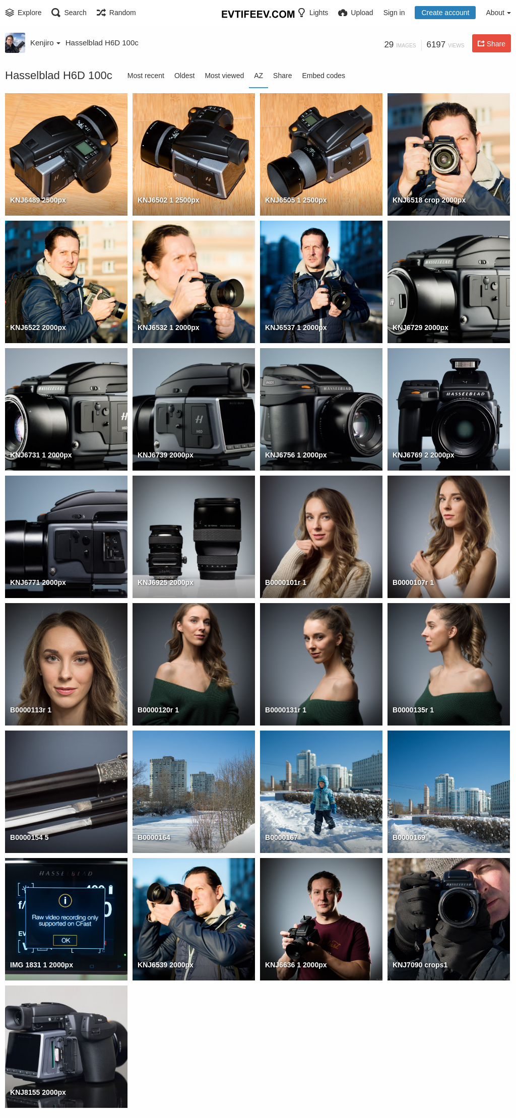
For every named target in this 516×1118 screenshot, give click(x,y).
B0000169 (409, 837)
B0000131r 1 (285, 710)
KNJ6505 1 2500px (296, 200)
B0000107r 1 (413, 582)
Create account (445, 13)
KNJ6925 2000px (166, 582)
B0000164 (154, 837)
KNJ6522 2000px (38, 327)
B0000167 (281, 837)
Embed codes (323, 76)
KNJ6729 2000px (420, 327)
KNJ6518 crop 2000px (429, 200)
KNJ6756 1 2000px (296, 455)
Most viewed (224, 76)
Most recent (145, 76)
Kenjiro (45, 42)
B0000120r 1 (158, 710)
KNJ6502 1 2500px (169, 200)
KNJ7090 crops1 (420, 965)
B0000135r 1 (413, 710)
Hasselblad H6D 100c (102, 42)
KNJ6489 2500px (38, 200)
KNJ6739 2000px (166, 455)
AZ (258, 76)
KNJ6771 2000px (38, 582)
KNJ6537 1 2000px (296, 327)
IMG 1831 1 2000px (41, 965)
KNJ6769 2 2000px (424, 455)
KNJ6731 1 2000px (41, 455)
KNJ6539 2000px (166, 965)
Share (282, 76)
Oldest (184, 76)
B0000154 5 (29, 837)
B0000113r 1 (30, 710)
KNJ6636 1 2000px (296, 965)
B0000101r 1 (285, 582)
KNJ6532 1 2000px (169, 327)
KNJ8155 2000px (38, 1092)
